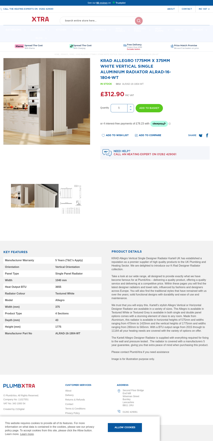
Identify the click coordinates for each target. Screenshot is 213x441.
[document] (80, 428)
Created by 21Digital (13, 409)
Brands (64, 57)
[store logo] (29, 20)
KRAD (72, 57)
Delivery (69, 395)
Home (56, 57)
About (171, 9)
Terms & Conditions (75, 408)
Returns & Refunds (75, 399)
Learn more (27, 434)
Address (122, 385)
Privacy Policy (72, 413)
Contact (187, 9)
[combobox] (101, 20)
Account (172, 23)
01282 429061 (46, 9)
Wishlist (188, 23)
